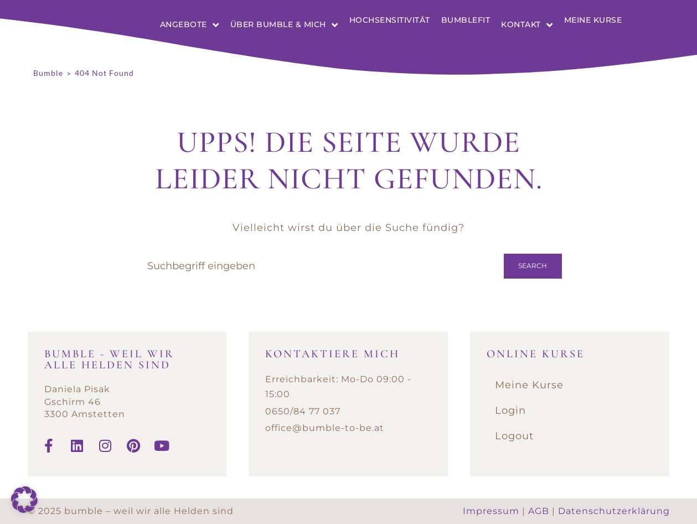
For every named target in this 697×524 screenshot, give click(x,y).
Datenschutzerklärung (614, 511)
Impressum (491, 511)
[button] (24, 499)
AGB (538, 511)
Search (532, 265)
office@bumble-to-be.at (324, 428)
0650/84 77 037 (302, 411)
